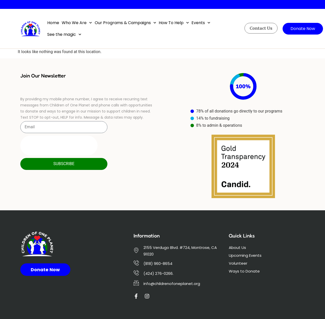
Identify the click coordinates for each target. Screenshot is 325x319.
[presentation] (59, 145)
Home (53, 23)
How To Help (174, 23)
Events (200, 23)
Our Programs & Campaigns (125, 23)
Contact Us (261, 28)
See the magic (64, 34)
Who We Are (77, 23)
